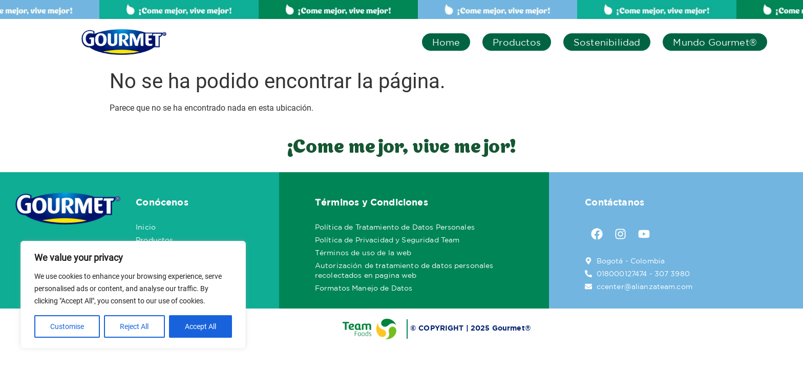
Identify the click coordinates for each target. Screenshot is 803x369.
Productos (517, 42)
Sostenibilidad (607, 42)
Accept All (200, 326)
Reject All (134, 326)
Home (446, 42)
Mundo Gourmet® (715, 42)
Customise (67, 326)
